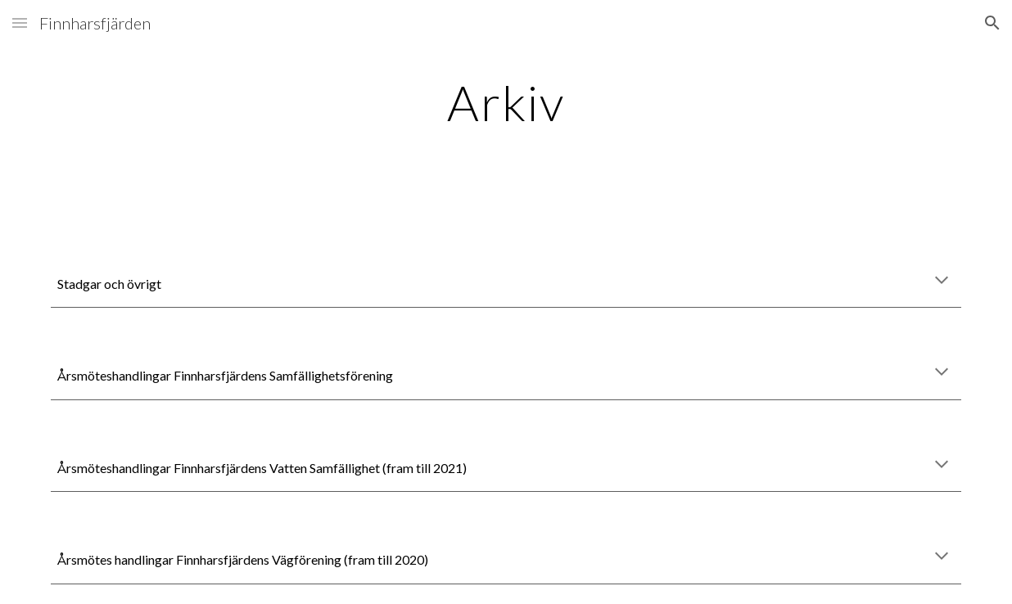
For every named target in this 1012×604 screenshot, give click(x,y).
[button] (19, 22)
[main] (506, 102)
